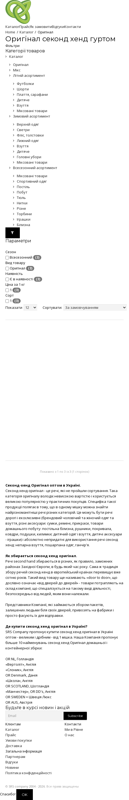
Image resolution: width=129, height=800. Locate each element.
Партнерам (15, 756)
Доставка (13, 745)
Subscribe (75, 716)
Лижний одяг (28, 140)
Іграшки (23, 219)
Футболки (25, 83)
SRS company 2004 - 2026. (27, 786)
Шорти (23, 89)
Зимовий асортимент (31, 116)
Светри (23, 129)
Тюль (21, 197)
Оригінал (21, 64)
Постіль (23, 186)
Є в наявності (23, 279)
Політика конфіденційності (28, 772)
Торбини (24, 213)
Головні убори (29, 156)
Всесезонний (23, 257)
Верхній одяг (28, 124)
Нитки (22, 203)
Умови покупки (18, 740)
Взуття (23, 105)
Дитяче (23, 99)
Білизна (23, 224)
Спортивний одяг (32, 181)
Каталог (26, 32)
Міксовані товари (32, 110)
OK (24, 794)
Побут (22, 192)
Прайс (10, 734)
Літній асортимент (29, 75)
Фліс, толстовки (30, 135)
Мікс (16, 70)
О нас (69, 734)
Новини (12, 767)
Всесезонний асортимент (35, 167)
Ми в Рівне (74, 729)
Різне (21, 208)
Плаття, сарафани (32, 94)
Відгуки (11, 762)
